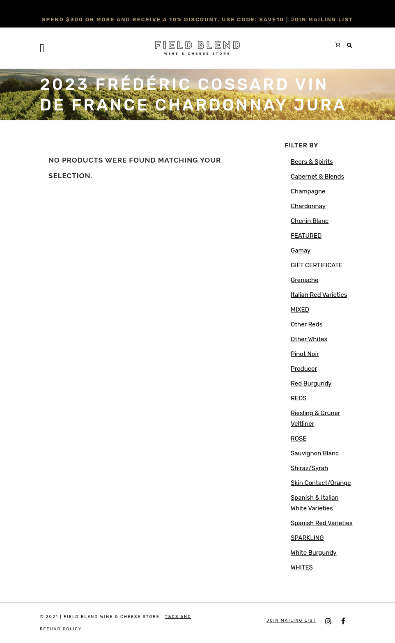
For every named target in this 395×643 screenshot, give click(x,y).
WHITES (302, 567)
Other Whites (309, 339)
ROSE (298, 438)
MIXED (300, 309)
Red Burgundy (311, 383)
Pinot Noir (305, 354)
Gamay (300, 250)
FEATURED (306, 235)
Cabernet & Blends (317, 176)
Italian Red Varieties (319, 295)
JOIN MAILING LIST (321, 19)
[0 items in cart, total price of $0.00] (337, 44)
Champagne (308, 191)
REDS (299, 398)
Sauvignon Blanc (315, 453)
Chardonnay (308, 206)
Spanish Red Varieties (322, 523)
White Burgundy (314, 552)
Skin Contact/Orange (321, 483)
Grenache (304, 280)
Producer (304, 368)
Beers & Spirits (312, 161)
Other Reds (306, 324)
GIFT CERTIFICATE (316, 265)
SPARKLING (307, 538)
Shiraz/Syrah (309, 468)
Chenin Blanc (309, 221)
